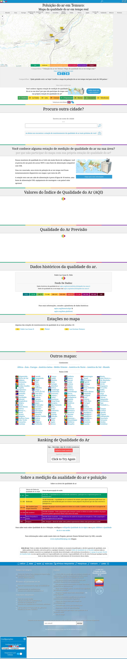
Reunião (85, 416)
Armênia (20, 388)
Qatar (84, 401)
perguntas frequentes (25, 591)
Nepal (84, 374)
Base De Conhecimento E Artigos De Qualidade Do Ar (32, 582)
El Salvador (37, 401)
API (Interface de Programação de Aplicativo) (32, 604)
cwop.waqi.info (58, 591)
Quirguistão (86, 405)
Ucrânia (101, 407)
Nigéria (85, 378)
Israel (51, 414)
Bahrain (20, 395)
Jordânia (69, 373)
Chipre (36, 382)
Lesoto (68, 378)
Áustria (19, 392)
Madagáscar (70, 393)
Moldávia (69, 418)
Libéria (68, 384)
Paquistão (86, 390)
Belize (19, 401)
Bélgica (19, 399)
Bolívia (19, 405)
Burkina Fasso (22, 414)
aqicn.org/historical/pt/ (62, 305)
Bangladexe (21, 397)
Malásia (68, 395)
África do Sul (21, 374)
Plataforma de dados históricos (27, 606)
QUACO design (60, 611)
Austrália (20, 390)
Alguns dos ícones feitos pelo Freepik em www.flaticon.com (67, 598)
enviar (79, 619)
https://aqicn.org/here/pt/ (63, 81)
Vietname (102, 416)
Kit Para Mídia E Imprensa (26, 574)
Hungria (52, 399)
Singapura (102, 382)
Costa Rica (37, 390)
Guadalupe (53, 386)
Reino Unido (87, 407)
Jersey (52, 420)
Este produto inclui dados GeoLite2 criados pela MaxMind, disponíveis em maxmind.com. (69, 577)
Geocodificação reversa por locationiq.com (69, 601)
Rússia (101, 373)
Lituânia (69, 386)
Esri (7, 62)
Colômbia (37, 384)
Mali (67, 401)
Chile (35, 378)
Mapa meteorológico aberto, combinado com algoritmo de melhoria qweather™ (72, 585)
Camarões (20, 418)
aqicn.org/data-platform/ (63, 308)
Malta (68, 403)
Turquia (101, 405)
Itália (51, 416)
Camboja (20, 420)
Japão (51, 418)
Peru (84, 393)
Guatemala (53, 388)
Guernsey (53, 390)
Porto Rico (86, 397)
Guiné (52, 393)
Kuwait (68, 376)
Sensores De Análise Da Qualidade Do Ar (30, 587)
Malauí (68, 397)
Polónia (85, 395)
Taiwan (101, 393)
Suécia (101, 388)
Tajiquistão (102, 395)
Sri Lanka (102, 384)
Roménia (85, 418)
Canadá (36, 373)
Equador (36, 405)
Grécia (52, 384)
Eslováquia (37, 407)
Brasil (19, 409)
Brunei (19, 411)
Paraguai (85, 392)
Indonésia (53, 407)
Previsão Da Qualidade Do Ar (27, 598)
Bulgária (20, 412)
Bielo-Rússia (21, 403)
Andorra (20, 380)
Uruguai (101, 411)
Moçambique (70, 416)
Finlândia (37, 420)
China (35, 380)
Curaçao (36, 395)
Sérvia (101, 380)
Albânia (19, 376)
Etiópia (36, 416)
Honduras (53, 395)
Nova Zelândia (88, 384)
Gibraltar (53, 382)
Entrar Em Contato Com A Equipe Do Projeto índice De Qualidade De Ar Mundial (33, 571)
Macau (68, 390)
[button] (2, 12)
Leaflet (2, 61)
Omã (84, 386)
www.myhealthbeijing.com (60, 535)
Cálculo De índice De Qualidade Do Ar (30, 597)
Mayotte (68, 411)
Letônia (68, 380)
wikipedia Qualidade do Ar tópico (75, 524)
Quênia (85, 403)
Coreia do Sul (38, 388)
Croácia (36, 393)
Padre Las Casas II (24, 325)
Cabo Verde (21, 416)
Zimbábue (102, 420)
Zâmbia (101, 418)
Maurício (69, 409)
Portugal (85, 399)
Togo (100, 399)
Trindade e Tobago (102, 402)
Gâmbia (52, 376)
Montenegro (87, 373)
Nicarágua (86, 376)
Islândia (52, 412)
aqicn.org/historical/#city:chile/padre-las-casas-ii (75, 282)
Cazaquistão (38, 374)
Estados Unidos (39, 412)
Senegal (101, 378)
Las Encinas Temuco (75, 325)
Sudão (100, 386)
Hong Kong (53, 397)
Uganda (101, 409)
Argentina (20, 386)
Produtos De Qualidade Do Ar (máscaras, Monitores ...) (33, 601)
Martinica (69, 407)
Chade (35, 376)
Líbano (68, 382)
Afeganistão (21, 373)
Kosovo (68, 374)
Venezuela (102, 414)
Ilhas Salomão (55, 401)
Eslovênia (37, 409)
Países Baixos (87, 388)
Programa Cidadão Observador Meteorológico (70, 589)
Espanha (36, 411)
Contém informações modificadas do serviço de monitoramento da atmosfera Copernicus (69, 594)
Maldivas (69, 399)
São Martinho (103, 376)
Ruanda (85, 420)
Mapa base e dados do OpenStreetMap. (67, 604)
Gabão (52, 374)
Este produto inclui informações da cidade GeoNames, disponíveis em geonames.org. (71, 581)
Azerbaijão (21, 393)
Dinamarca (37, 397)
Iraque (52, 409)
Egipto (35, 399)
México (68, 412)
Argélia (19, 384)
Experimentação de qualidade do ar (29, 585)
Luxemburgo (70, 388)
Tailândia (102, 392)
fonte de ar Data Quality (25, 595)
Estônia (36, 414)
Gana (51, 378)
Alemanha (20, 378)
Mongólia (69, 420)
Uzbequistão (103, 412)
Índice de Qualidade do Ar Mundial (83, 546)
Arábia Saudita (22, 382)
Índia (51, 405)
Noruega (85, 380)
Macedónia (70, 392)
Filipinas (36, 418)
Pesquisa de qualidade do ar (28, 577)
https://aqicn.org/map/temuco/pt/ (63, 67)
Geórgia (52, 380)
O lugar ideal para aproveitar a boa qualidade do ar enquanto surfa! (71, 607)
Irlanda (52, 411)
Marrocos (69, 405)
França (52, 373)
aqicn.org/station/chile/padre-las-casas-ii (76, 285)
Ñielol (45, 325)
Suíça (100, 390)
